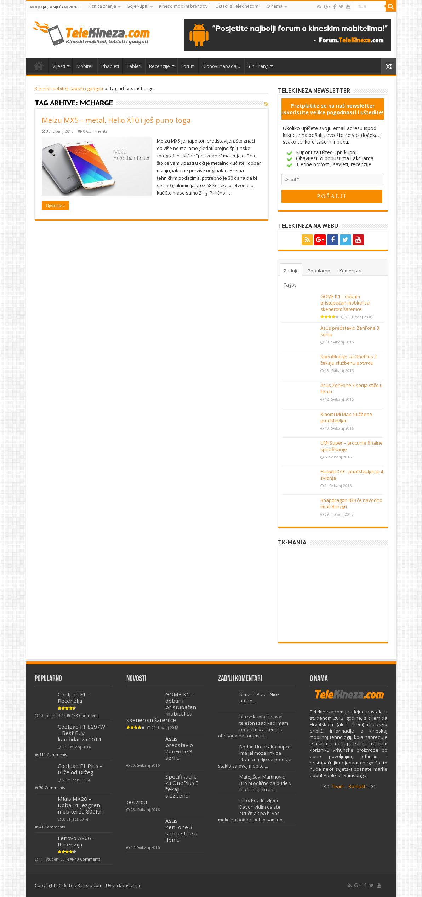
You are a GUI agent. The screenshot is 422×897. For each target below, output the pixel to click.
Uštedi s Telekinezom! (238, 6)
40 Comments (87, 859)
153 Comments (85, 715)
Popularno (319, 270)
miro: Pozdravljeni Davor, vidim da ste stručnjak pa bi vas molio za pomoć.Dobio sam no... (252, 810)
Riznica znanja (102, 6)
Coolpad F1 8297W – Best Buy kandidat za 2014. (81, 733)
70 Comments (52, 787)
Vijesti (58, 66)
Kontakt (357, 786)
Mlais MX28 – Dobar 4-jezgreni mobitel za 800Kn (80, 805)
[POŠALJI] (331, 196)
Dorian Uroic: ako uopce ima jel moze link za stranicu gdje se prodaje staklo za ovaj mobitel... (254, 756)
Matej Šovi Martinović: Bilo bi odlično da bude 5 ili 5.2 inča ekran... (265, 783)
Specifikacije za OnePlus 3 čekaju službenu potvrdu (348, 359)
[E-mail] (332, 179)
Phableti (110, 66)
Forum (188, 66)
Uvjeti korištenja (123, 885)
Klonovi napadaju (221, 66)
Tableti (134, 66)
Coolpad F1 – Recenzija (74, 697)
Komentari (350, 270)
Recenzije (159, 66)
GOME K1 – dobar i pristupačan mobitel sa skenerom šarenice (345, 302)
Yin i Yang (258, 66)
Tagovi (291, 285)
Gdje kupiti (137, 6)
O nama (275, 6)
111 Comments (53, 754)
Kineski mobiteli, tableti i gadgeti (69, 88)
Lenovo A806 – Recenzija (76, 841)
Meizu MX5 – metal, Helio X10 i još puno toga (116, 120)
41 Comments (52, 826)
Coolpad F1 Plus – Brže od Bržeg (80, 769)
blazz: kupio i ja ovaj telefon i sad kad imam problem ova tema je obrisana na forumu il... (253, 726)
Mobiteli (84, 66)
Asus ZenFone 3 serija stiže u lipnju (181, 830)
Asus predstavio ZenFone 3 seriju (179, 748)
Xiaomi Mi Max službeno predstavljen (346, 417)
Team (338, 786)
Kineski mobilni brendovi (184, 6)
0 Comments (95, 131)
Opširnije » (55, 205)
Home (39, 65)
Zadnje (291, 270)
